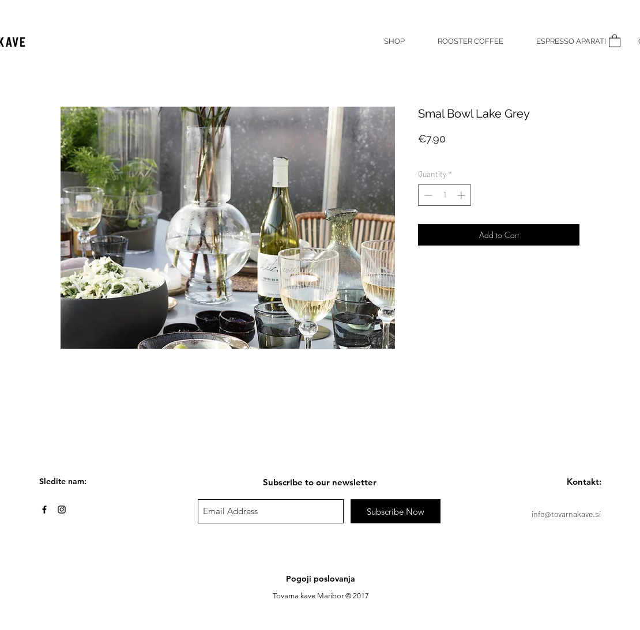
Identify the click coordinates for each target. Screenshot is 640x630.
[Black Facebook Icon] (44, 509)
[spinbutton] (444, 195)
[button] (614, 40)
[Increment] (462, 195)
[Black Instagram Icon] (62, 509)
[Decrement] (427, 195)
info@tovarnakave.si (566, 514)
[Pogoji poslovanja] (321, 579)
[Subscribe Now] (396, 511)
